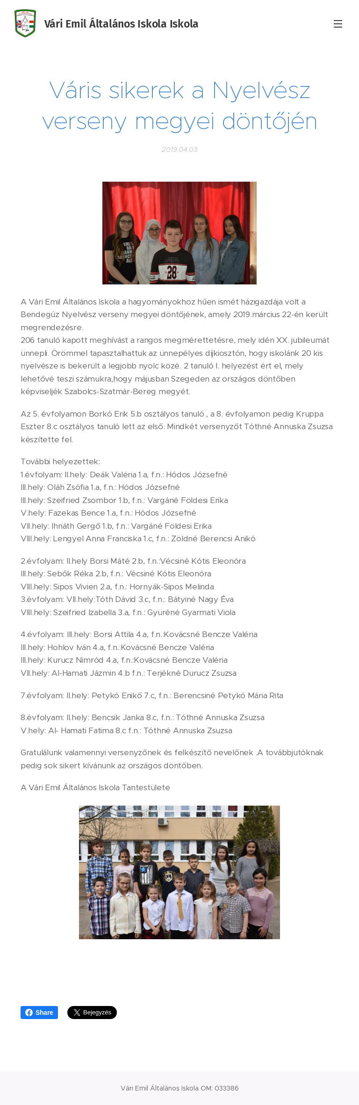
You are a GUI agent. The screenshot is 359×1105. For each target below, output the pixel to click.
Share (39, 1012)
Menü (338, 23)
